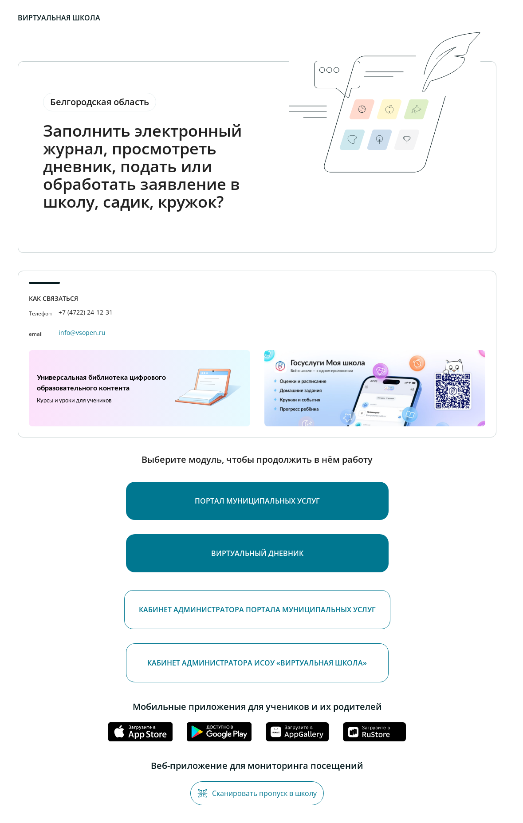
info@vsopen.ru (82, 332)
